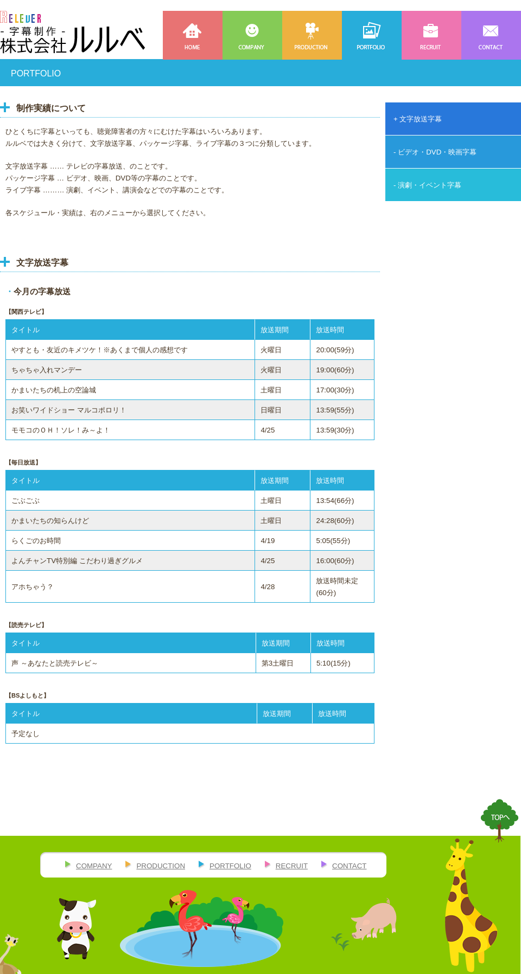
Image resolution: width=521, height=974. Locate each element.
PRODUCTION (312, 35)
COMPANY (252, 35)
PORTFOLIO (372, 35)
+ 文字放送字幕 (417, 119)
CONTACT (491, 35)
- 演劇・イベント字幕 (427, 185)
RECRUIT (431, 35)
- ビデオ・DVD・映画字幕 (434, 152)
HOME (193, 35)
